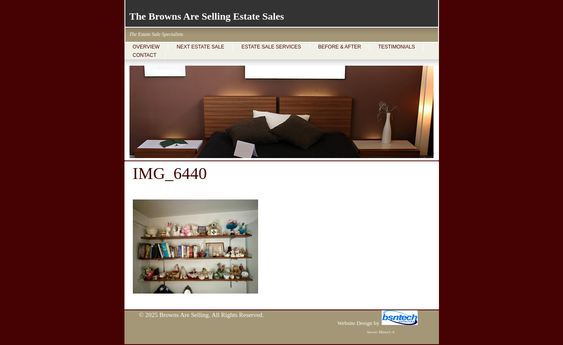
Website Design (355, 323)
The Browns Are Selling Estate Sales (206, 16)
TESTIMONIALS (396, 47)
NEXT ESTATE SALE (200, 47)
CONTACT (145, 55)
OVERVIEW (146, 47)
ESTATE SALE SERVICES (271, 47)
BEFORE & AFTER (339, 47)
